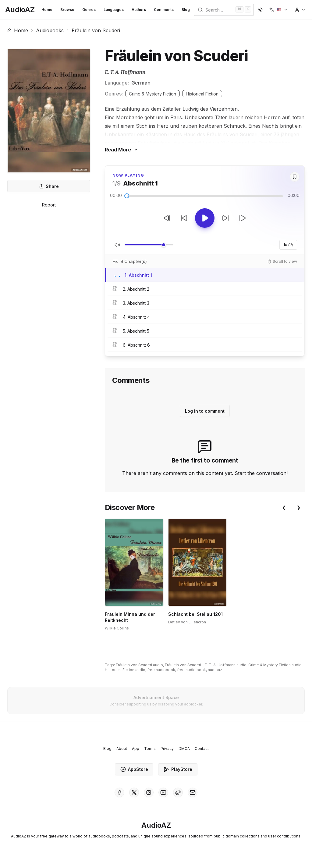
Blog (186, 9)
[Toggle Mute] (117, 245)
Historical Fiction (202, 93)
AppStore (134, 769)
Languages (114, 9)
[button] (279, 10)
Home (46, 9)
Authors (139, 9)
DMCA (184, 748)
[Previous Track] (167, 218)
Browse (67, 9)
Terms (150, 748)
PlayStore (177, 769)
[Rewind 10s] (184, 218)
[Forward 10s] (225, 218)
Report (49, 204)
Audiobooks (50, 30)
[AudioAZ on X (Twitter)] (134, 792)
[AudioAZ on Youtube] (163, 792)
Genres (89, 9)
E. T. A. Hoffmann (125, 72)
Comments (164, 9)
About (121, 748)
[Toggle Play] (204, 218)
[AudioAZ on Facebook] (119, 792)
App (135, 748)
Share (49, 186)
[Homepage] (19, 10)
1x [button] (288, 244)
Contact (202, 748)
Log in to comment (205, 411)
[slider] (126, 195)
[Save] (295, 177)
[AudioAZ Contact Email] (192, 792)
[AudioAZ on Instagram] (149, 792)
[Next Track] (242, 218)
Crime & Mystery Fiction (152, 93)
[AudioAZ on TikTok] (178, 792)
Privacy (167, 748)
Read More (121, 150)
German (141, 83)
